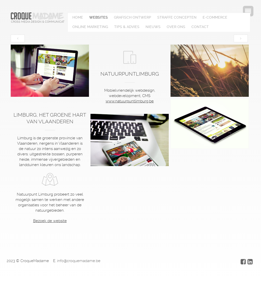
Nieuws (153, 27)
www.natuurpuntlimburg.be (130, 101)
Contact (200, 27)
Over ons (176, 27)
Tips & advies (126, 27)
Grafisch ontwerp (132, 17)
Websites (98, 17)
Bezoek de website (50, 221)
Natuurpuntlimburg (129, 74)
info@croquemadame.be (78, 261)
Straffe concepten (177, 17)
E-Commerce (215, 17)
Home (77, 17)
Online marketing (90, 27)
